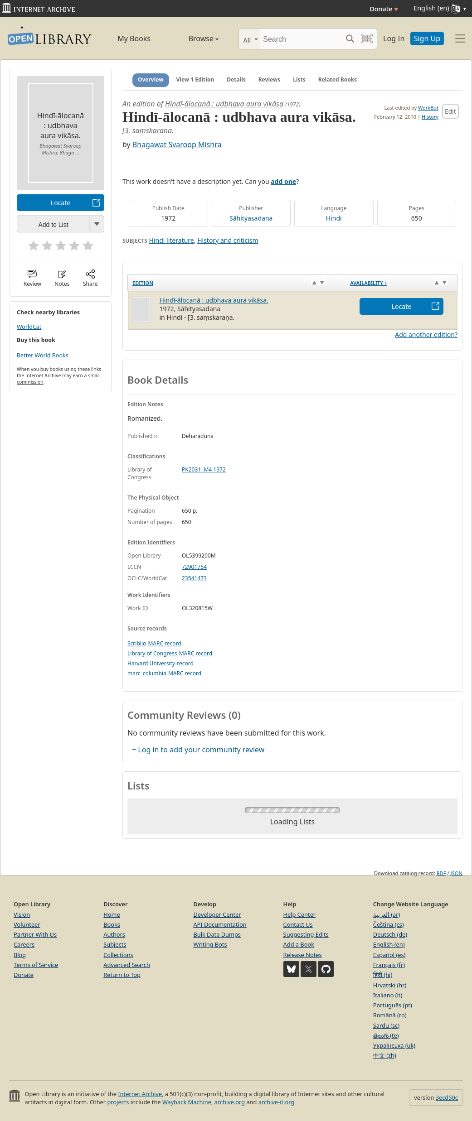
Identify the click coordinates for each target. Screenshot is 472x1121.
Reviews (269, 79)
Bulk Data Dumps (217, 934)
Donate (384, 9)
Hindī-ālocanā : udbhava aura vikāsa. (214, 300)
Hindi (334, 218)
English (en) (389, 944)
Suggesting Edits (306, 934)
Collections (118, 955)
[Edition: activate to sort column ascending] (237, 282)
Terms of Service (36, 965)
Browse (194, 38)
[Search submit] (350, 39)
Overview (151, 79)
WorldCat (29, 327)
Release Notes (302, 955)
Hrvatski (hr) (390, 985)
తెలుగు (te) (386, 1035)
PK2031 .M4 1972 (204, 469)
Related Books (337, 79)
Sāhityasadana (250, 218)
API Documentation (219, 924)
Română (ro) (390, 1015)
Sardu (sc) (386, 1025)
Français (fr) (389, 965)
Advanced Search (126, 965)
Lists (299, 79)
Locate (60, 202)
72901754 (194, 567)
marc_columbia (146, 673)
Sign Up (427, 38)
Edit (450, 111)
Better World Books (42, 355)
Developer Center (217, 914)
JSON (456, 873)
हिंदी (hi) (382, 975)
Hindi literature (171, 240)
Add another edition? (426, 334)
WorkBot (428, 107)
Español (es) (389, 955)
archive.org (229, 1102)
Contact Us (298, 924)
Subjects (114, 944)
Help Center (299, 914)
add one (283, 181)
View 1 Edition (195, 79)
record (185, 663)
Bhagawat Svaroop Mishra (177, 144)
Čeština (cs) (388, 924)
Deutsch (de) (390, 934)
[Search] (301, 39)
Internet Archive (140, 1094)
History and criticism (227, 240)
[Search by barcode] (366, 39)
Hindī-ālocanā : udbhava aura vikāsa (224, 104)
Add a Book (298, 944)
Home (111, 914)
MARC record (164, 643)
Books (111, 924)
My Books (134, 38)
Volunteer (27, 924)
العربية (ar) (386, 914)
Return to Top (122, 975)
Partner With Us (35, 934)
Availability (368, 282)
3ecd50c (447, 1097)
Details (236, 79)
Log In (393, 38)
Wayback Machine (186, 1102)
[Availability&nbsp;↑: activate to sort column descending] (401, 282)
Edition (142, 282)
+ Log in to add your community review (198, 750)
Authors (114, 934)
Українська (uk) (394, 1045)
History (430, 116)
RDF (441, 873)
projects (118, 1102)
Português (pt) (392, 1005)
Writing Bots (210, 944)
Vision (22, 914)
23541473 (194, 578)
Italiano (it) (388, 995)
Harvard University (151, 663)
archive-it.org (276, 1102)
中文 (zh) (384, 1055)
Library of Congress (152, 653)
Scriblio (136, 643)
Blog (20, 955)
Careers (24, 944)
